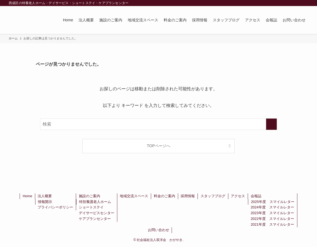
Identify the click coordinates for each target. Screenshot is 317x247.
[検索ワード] (158, 124)
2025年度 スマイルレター (272, 202)
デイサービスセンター (96, 213)
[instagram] (290, 3)
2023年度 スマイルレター (272, 213)
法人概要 (45, 196)
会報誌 (256, 196)
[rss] (297, 3)
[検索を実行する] (271, 124)
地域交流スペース (134, 196)
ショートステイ (91, 207)
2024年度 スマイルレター (272, 207)
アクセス (238, 196)
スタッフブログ (213, 196)
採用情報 (188, 196)
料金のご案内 (164, 196)
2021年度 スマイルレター (272, 224)
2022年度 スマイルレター (272, 219)
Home (27, 196)
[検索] (304, 3)
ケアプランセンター (95, 219)
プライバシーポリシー (55, 207)
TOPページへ (158, 146)
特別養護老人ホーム (95, 202)
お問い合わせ (158, 230)
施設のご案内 (89, 196)
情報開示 (45, 202)
